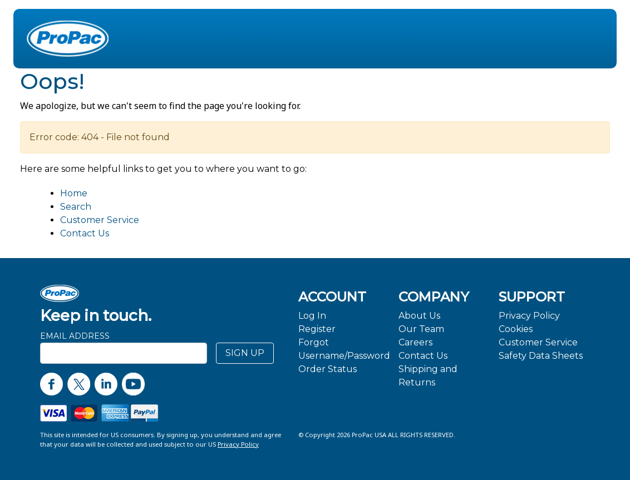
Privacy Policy (529, 315)
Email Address (75, 336)
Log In (312, 315)
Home (73, 193)
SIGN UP (244, 353)
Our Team (421, 329)
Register (317, 329)
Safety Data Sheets (541, 355)
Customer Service (99, 220)
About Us (419, 315)
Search (75, 206)
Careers (415, 342)
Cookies (516, 329)
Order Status (327, 369)
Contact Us (84, 233)
